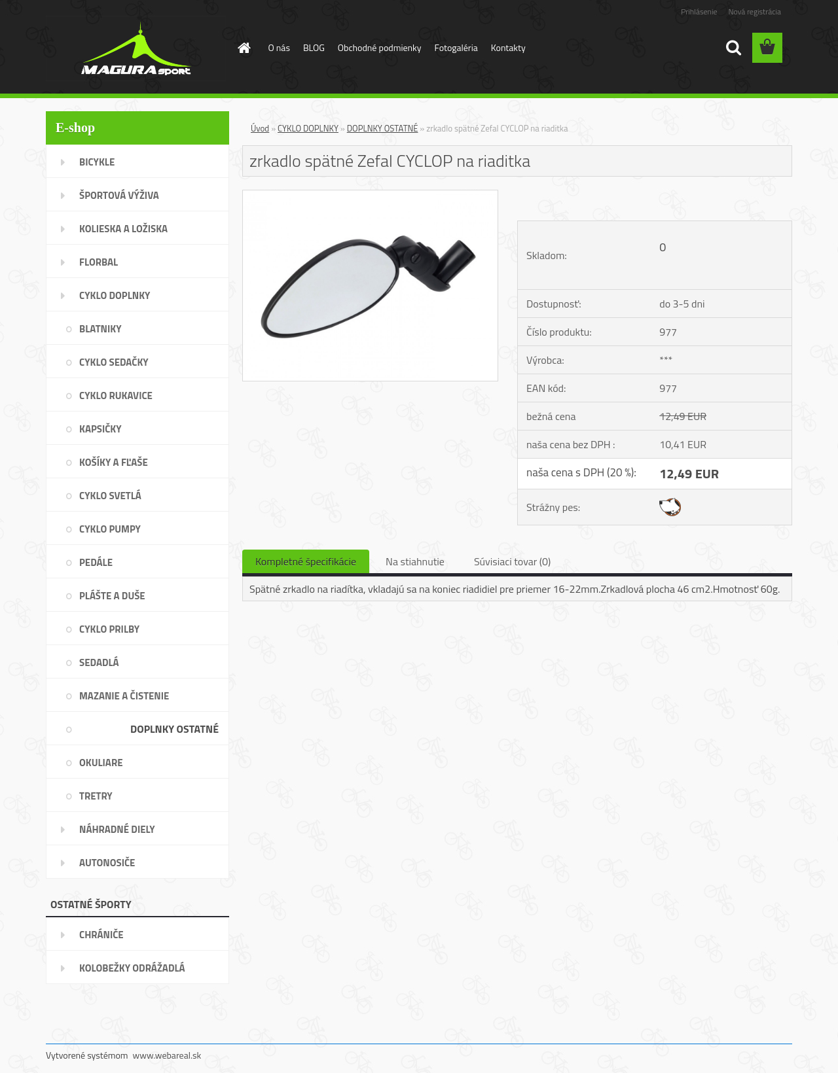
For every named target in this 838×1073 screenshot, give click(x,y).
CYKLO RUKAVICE (116, 395)
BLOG (314, 47)
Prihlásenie (699, 11)
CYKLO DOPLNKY (114, 295)
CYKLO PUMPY (110, 528)
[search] (733, 48)
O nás (279, 47)
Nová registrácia (754, 11)
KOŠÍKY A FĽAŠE (113, 462)
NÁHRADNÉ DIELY (117, 829)
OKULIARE (101, 762)
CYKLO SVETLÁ (110, 495)
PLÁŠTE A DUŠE (112, 595)
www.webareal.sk (167, 1055)
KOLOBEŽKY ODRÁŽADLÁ (132, 968)
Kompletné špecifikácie (305, 561)
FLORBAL (98, 262)
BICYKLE (97, 161)
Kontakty (508, 47)
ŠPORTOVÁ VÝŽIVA (119, 195)
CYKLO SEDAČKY (114, 362)
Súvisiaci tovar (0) (512, 561)
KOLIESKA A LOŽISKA (123, 228)
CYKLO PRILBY (109, 629)
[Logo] (136, 48)
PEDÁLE (96, 562)
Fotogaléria (456, 47)
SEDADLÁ (99, 662)
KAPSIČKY (100, 428)
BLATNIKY (100, 328)
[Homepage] (243, 48)
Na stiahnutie (415, 561)
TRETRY (96, 795)
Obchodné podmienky (380, 47)
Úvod (260, 128)
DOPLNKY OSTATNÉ (174, 729)
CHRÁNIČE (101, 934)
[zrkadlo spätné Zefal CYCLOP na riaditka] (370, 195)
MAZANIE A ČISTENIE (124, 695)
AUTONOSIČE (107, 862)
